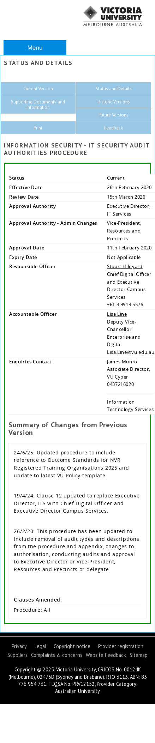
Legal (40, 646)
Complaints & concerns (56, 655)
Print (38, 128)
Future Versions (114, 115)
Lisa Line (117, 314)
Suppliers (17, 655)
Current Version (38, 89)
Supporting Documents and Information (38, 104)
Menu (34, 47)
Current (116, 178)
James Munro (122, 361)
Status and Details (114, 89)
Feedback (113, 128)
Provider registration (120, 646)
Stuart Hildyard (125, 266)
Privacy (19, 646)
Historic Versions (113, 102)
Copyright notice (72, 646)
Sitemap (139, 655)
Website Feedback (106, 655)
